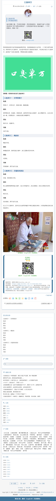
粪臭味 (6, 443)
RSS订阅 (28, 487)
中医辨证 (36, 443)
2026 (4, 460)
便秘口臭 (6, 451)
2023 (4, 467)
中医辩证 (32, 435)
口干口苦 (19, 441)
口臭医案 (12, 441)
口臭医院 (18, 437)
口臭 (19, 285)
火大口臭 (6, 433)
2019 (4, 476)
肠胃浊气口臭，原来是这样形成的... (13, 378)
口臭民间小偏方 (45, 303)
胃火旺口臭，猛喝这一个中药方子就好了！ (15, 394)
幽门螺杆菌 (38, 445)
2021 (4, 472)
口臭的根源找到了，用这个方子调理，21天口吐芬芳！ (18, 389)
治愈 (4, 418)
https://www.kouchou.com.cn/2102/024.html (27, 284)
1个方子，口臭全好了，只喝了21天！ (13, 382)
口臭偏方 (30, 289)
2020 (4, 474)
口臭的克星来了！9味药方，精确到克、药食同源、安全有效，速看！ (22, 396)
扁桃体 (8, 449)
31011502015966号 (24, 494)
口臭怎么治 (12, 447)
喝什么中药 (37, 449)
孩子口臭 (43, 443)
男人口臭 (24, 445)
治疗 (34, 6)
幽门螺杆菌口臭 (23, 433)
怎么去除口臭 (24, 435)
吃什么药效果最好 (29, 441)
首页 (29, 6)
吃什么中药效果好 (16, 451)
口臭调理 (11, 439)
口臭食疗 (46, 435)
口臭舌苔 (29, 443)
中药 (4, 406)
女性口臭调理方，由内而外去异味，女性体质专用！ (17, 387)
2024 (4, 465)
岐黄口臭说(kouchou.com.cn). (26, 492)
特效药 (45, 437)
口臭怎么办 (33, 433)
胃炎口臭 (19, 447)
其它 (4, 411)
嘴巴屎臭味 (9, 445)
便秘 (49, 449)
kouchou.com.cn (26, 285)
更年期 (45, 447)
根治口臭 (16, 435)
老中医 (25, 451)
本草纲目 (18, 439)
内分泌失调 (27, 447)
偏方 (4, 408)
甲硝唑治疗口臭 (41, 441)
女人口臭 (25, 437)
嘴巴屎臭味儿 (42, 439)
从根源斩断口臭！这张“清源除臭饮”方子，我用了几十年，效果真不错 (22, 385)
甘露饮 (12, 437)
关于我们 (35, 487)
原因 (4, 413)
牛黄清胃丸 (33, 439)
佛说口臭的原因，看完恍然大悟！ (12, 392)
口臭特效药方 (8, 435)
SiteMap (20, 487)
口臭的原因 (16, 289)
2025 (4, 462)
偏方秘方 (49, 295)
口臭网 (41, 494)
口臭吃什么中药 (37, 447)
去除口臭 (36, 289)
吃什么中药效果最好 (44, 433)
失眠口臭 (46, 445)
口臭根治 (25, 439)
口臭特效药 (23, 289)
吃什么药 (17, 445)
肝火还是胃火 (34, 437)
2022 (4, 469)
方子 (4, 415)
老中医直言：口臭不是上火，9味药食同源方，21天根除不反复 (20, 380)
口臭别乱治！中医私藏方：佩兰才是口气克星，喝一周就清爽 (20, 375)
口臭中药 (31, 445)
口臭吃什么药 (29, 449)
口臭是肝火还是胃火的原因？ (14, 303)
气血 (48, 441)
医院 (17, 449)
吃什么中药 (22, 443)
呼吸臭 (45, 449)
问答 (4, 422)
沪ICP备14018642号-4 (47, 492)
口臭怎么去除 (13, 443)
